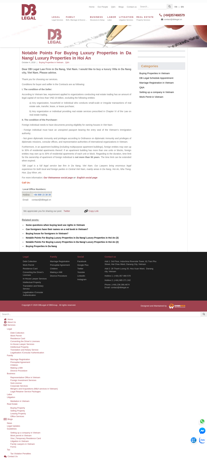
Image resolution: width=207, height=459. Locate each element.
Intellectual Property (32, 282)
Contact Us (10, 456)
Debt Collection (30, 261)
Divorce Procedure (58, 276)
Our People (103, 7)
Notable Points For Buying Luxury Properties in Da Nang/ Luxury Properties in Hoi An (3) (72, 237)
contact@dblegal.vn (171, 19)
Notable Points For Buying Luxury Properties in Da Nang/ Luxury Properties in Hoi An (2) (72, 242)
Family (10, 355)
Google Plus (83, 265)
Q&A (113, 7)
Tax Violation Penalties (20, 453)
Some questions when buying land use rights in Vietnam (55, 225)
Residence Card (30, 268)
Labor (9, 394)
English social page (87, 177)
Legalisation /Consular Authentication (33, 293)
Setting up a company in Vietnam (156, 92)
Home (92, 7)
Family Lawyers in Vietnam (22, 444)
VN (175, 7)
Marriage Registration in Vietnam (156, 82)
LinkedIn (81, 276)
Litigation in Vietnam (19, 441)
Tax (8, 449)
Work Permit (28, 265)
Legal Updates (13, 426)
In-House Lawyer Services (35, 278)
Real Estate (12, 404)
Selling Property (17, 411)
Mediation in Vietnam (19, 401)
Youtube (81, 272)
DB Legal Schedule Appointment (156, 78)
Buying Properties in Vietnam (51, 62)
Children (54, 268)
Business (11, 373)
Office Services (17, 416)
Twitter (67, 211)
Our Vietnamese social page (58, 177)
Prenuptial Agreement (60, 265)
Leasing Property (18, 413)
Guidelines (12, 429)
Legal (9, 329)
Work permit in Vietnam (21, 435)
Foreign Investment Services (23, 380)
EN (182, 7)
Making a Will (56, 272)
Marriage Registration (60, 261)
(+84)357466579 (171, 15)
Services (9, 325)
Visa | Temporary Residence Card (25, 438)
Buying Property (17, 408)
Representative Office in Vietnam (25, 377)
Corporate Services (19, 386)
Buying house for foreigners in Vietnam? (47, 233)
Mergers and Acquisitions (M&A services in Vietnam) (34, 389)
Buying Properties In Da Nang (41, 246)
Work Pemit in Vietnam (151, 96)
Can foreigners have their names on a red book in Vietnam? (57, 229)
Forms (13, 447)
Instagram (82, 279)
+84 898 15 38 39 (42, 194)
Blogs (121, 7)
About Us (9, 322)
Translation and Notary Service (33, 287)
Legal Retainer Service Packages (25, 391)
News (9, 423)
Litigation (11, 397)
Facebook (81, 261)
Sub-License (16, 383)
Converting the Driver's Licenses (33, 273)
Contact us (132, 7)
